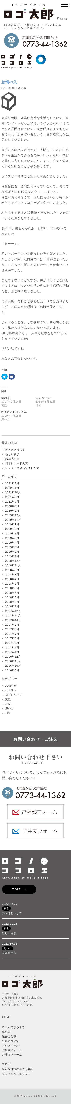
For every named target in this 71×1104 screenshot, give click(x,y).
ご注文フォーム (12, 1054)
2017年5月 (12, 642)
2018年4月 (12, 592)
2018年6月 (12, 583)
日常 (8, 713)
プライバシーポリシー (16, 1074)
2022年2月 (12, 483)
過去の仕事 (9, 1036)
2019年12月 (13, 515)
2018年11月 (13, 565)
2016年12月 (13, 656)
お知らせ (11, 685)
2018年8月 (12, 574)
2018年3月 (12, 597)
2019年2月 (12, 551)
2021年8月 (12, 497)
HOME (6, 1017)
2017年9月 (12, 624)
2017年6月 (12, 638)
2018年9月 (12, 569)
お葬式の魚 (12, 458)
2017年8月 (12, 629)
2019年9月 (12, 524)
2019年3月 (12, 547)
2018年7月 (12, 579)
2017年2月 (12, 647)
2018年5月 (12, 588)
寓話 (8, 699)
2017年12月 (13, 611)
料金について (10, 1040)
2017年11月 (13, 615)
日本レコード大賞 (16, 463)
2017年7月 (12, 633)
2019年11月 (13, 519)
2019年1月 (12, 556)
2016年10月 (13, 665)
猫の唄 (5, 397)
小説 (8, 703)
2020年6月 (12, 506)
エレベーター (44, 397)
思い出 (22, 87)
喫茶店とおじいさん (14, 411)
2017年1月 (12, 652)
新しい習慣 (12, 454)
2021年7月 (12, 501)
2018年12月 (13, 560)
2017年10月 (13, 620)
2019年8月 (12, 528)
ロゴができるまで (13, 1027)
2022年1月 (12, 487)
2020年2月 (12, 510)
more (16, 889)
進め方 (6, 1031)
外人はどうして (15, 449)
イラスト (11, 690)
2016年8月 (12, 670)
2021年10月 (13, 492)
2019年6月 (12, 538)
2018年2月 (12, 601)
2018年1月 (12, 606)
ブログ (6, 1064)
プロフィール (10, 1045)
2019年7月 (12, 533)
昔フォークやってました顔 (22, 467)
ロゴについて (13, 694)
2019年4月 (12, 542)
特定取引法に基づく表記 (17, 1069)
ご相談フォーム (12, 1050)
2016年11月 (13, 661)
